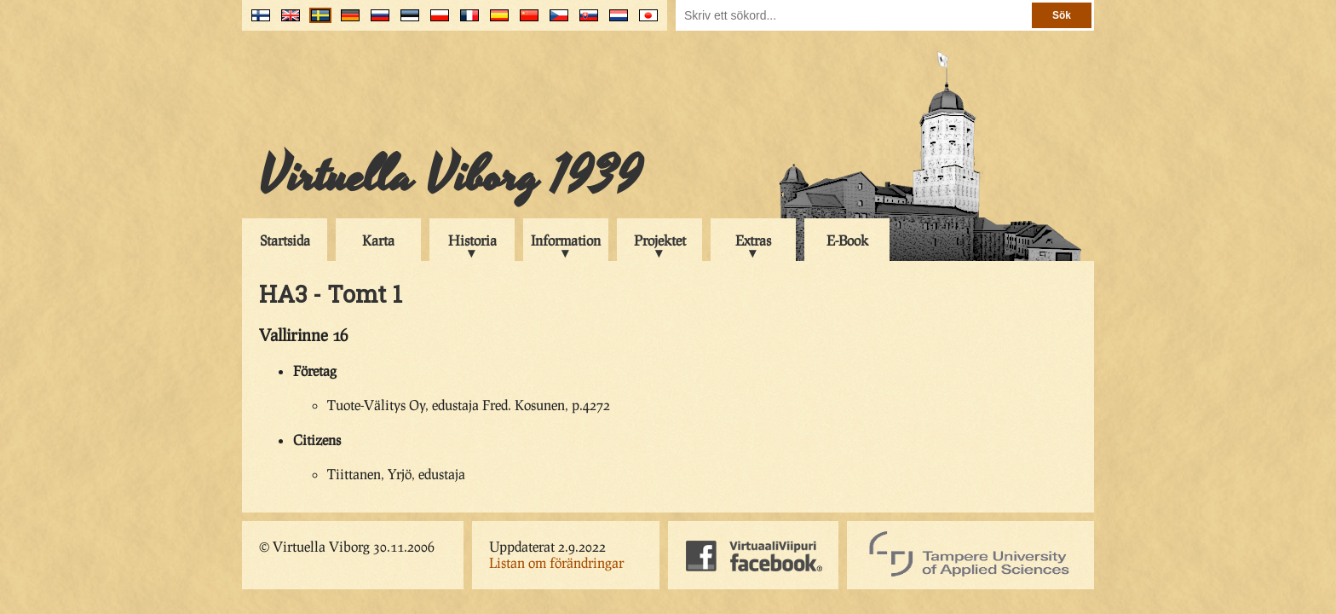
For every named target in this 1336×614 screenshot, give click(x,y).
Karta (378, 240)
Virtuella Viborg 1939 (450, 176)
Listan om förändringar (556, 562)
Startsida (285, 240)
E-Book (847, 240)
